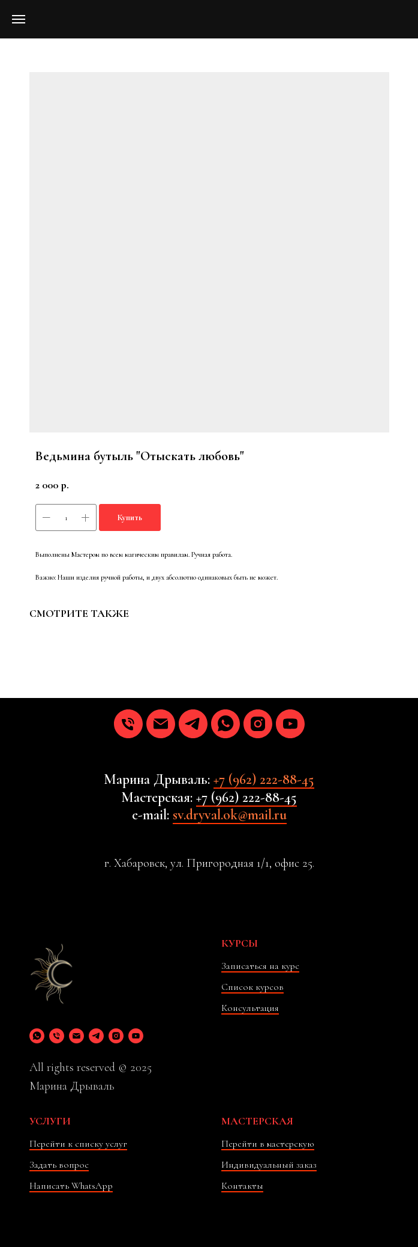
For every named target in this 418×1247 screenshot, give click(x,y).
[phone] (128, 723)
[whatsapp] (225, 723)
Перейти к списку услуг (78, 1144)
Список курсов (252, 987)
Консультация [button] (250, 1008)
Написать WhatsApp (71, 1186)
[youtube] (290, 723)
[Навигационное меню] (18, 19)
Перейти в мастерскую (267, 1144)
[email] (160, 723)
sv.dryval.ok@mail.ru (230, 815)
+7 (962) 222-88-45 (263, 779)
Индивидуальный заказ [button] (269, 1165)
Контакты (242, 1186)
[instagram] (257, 723)
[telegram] (193, 723)
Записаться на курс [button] (260, 966)
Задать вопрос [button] (59, 1165)
